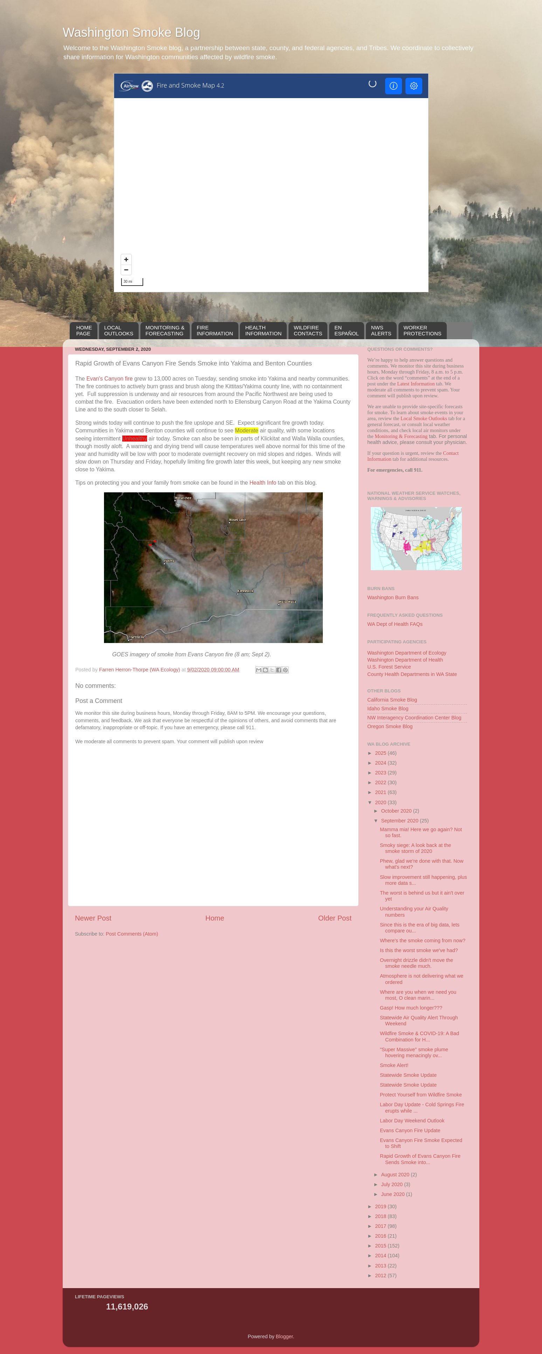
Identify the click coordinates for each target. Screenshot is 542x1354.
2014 (381, 1255)
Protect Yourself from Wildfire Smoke (421, 1094)
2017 (381, 1226)
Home (215, 918)
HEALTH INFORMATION (263, 330)
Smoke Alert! (394, 1065)
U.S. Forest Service (389, 667)
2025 (381, 753)
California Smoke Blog (392, 700)
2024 (381, 763)
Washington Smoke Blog (131, 32)
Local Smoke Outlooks (424, 418)
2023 (381, 772)
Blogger (284, 1336)
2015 (381, 1246)
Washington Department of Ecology (406, 653)
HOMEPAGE (84, 330)
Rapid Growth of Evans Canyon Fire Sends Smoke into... (420, 1159)
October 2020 (397, 811)
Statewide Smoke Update (408, 1075)
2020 (381, 802)
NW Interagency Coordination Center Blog (414, 717)
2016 (381, 1236)
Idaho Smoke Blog (388, 708)
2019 (381, 1206)
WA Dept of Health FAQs (395, 624)
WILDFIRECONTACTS (308, 330)
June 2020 (393, 1194)
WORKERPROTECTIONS (423, 330)
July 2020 (392, 1184)
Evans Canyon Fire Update (410, 1130)
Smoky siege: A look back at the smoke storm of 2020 (415, 848)
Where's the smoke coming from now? (422, 940)
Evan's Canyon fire (109, 379)
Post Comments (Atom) (132, 934)
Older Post (335, 918)
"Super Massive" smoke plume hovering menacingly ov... (414, 1052)
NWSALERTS (381, 330)
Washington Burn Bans (393, 597)
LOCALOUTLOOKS (118, 330)
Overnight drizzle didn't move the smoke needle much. (416, 963)
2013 (381, 1265)
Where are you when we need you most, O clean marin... (418, 995)
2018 (381, 1216)
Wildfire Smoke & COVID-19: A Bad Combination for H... (419, 1036)
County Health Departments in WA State (412, 674)
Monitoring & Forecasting (401, 436)
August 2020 (396, 1174)
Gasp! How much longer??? (411, 1008)
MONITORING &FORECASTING (165, 330)
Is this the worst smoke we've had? (419, 950)
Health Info (262, 483)
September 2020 (400, 820)
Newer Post (93, 918)
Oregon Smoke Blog (390, 726)
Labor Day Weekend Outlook (412, 1120)
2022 (381, 782)
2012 (381, 1275)
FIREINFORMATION (215, 330)
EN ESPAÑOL (346, 330)
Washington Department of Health (405, 660)
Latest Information (416, 384)
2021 (381, 792)
